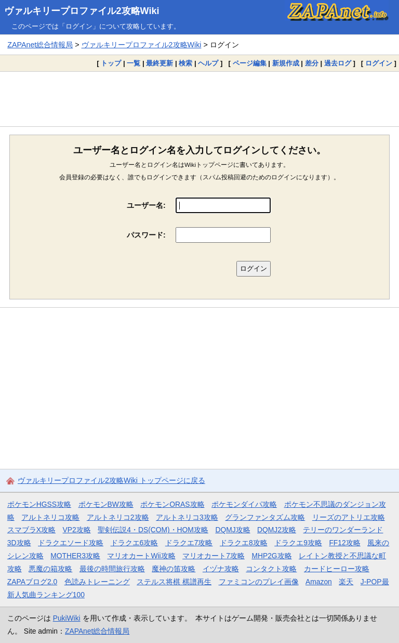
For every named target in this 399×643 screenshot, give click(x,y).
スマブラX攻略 (31, 530)
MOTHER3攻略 (75, 556)
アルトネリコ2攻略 (118, 517)
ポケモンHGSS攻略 (39, 504)
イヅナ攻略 (221, 569)
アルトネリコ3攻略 (187, 517)
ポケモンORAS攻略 (172, 504)
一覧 (133, 63)
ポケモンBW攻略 (106, 504)
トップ (111, 63)
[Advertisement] (199, 98)
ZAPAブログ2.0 (32, 582)
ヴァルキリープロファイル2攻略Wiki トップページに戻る (111, 480)
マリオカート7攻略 (213, 556)
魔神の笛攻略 (173, 569)
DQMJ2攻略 (276, 530)
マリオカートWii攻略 (141, 556)
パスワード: (146, 235)
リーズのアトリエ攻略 (348, 517)
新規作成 (285, 63)
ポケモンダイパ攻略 (244, 504)
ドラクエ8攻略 (244, 543)
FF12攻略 (344, 543)
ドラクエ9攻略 (298, 543)
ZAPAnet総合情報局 (40, 45)
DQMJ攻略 (232, 530)
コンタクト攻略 (271, 569)
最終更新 (159, 63)
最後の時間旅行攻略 (112, 569)
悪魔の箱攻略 (50, 569)
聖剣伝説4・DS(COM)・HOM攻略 (153, 530)
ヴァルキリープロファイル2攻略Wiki (81, 11)
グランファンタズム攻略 (265, 517)
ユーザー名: (146, 205)
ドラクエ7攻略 (189, 543)
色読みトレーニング (97, 582)
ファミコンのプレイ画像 (259, 582)
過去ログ (337, 63)
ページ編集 (250, 63)
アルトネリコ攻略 (50, 517)
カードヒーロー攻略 (336, 569)
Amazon (318, 582)
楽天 (346, 582)
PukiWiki (67, 618)
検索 (185, 63)
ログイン (378, 63)
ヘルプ (208, 63)
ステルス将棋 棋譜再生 (174, 582)
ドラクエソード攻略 (70, 543)
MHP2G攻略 (271, 556)
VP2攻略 (77, 530)
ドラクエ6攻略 (134, 543)
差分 (311, 63)
